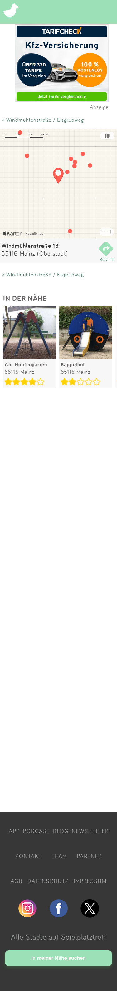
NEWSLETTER (90, 831)
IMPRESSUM (90, 881)
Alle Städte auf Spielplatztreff (58, 936)
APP (14, 831)
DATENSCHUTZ (48, 881)
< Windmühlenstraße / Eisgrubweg (43, 119)
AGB (16, 881)
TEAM (59, 856)
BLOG (61, 831)
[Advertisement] (58, 601)
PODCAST (36, 831)
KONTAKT (28, 856)
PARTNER (89, 856)
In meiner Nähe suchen (58, 958)
